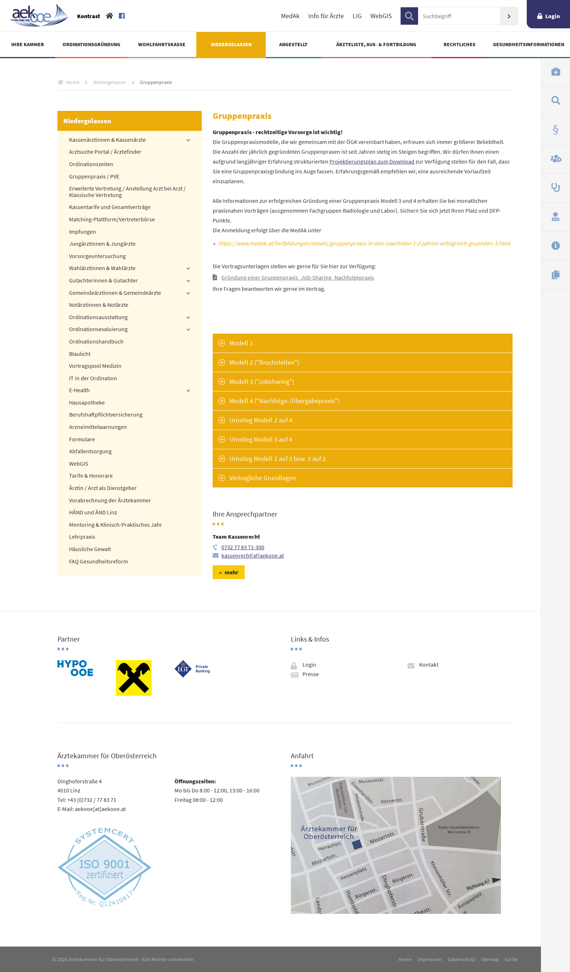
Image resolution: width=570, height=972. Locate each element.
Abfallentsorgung (90, 451)
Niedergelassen (231, 44)
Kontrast (88, 16)
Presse (310, 674)
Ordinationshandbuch (96, 341)
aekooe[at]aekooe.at (100, 808)
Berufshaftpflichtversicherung (105, 414)
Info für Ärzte (326, 16)
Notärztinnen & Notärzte (98, 305)
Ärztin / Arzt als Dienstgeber (103, 488)
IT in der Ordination (93, 378)
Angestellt (293, 44)
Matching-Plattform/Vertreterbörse (112, 219)
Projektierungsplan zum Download (371, 161)
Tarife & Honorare (91, 476)
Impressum (429, 959)
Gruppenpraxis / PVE (94, 176)
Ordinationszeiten (91, 164)
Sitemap (490, 959)
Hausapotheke (87, 402)
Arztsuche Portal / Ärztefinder (105, 152)
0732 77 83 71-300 (242, 547)
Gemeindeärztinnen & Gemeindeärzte (115, 293)
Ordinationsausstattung (98, 317)
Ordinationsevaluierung (98, 329)
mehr (231, 572)
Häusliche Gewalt (90, 549)
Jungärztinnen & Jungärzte (102, 244)
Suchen (509, 16)
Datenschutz (461, 959)
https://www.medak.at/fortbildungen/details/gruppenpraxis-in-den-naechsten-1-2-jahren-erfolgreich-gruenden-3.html (364, 243)
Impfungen (82, 232)
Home (72, 82)
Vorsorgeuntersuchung (97, 256)
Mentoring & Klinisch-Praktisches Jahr (115, 525)
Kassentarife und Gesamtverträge (109, 207)
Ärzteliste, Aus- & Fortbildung (376, 44)
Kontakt (428, 664)
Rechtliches (459, 44)
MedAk (290, 16)
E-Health (79, 390)
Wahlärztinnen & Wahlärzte (102, 268)
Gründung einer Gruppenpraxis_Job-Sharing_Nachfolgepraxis (297, 277)
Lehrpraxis (82, 537)
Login (552, 16)
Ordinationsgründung (91, 44)
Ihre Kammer (27, 44)
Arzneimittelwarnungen (98, 427)
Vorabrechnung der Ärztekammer (110, 500)
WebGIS (381, 16)
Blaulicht (80, 354)
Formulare (82, 439)
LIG (357, 16)
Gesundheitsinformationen (528, 44)
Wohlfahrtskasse (161, 44)
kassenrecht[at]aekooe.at (252, 555)
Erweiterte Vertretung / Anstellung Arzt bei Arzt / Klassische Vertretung (127, 191)
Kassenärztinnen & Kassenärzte (107, 140)
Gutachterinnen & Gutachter (103, 280)
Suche (511, 959)
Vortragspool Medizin (95, 366)
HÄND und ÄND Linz (93, 512)
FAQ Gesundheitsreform (98, 561)
